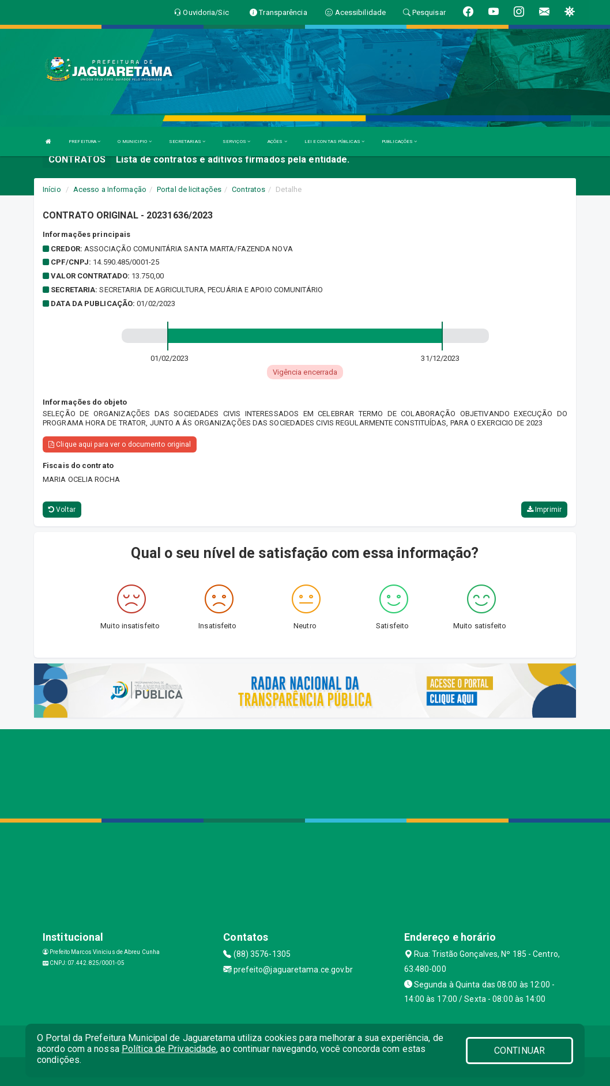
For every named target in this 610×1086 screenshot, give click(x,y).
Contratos (248, 189)
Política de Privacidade (169, 1048)
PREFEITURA (84, 141)
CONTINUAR (519, 1050)
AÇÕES (277, 141)
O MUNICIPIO (134, 141)
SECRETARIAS (187, 141)
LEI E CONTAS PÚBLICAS (334, 141)
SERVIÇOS (236, 141)
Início (52, 189)
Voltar (62, 510)
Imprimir (544, 510)
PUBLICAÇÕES (399, 141)
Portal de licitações (189, 189)
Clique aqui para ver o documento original (119, 444)
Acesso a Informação (109, 189)
